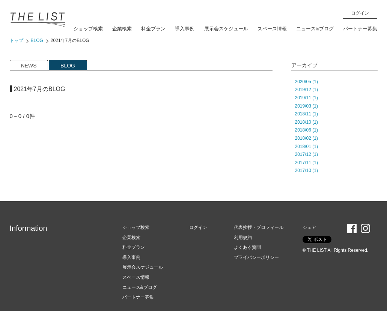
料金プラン (153, 28)
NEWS (29, 66)
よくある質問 (247, 247)
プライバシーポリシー (256, 257)
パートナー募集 (360, 28)
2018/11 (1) (306, 114)
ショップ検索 (88, 28)
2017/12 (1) (306, 154)
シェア (309, 227)
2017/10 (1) (306, 170)
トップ (16, 40)
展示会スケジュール (226, 28)
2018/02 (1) (306, 138)
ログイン (360, 13)
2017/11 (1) (306, 162)
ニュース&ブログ (315, 28)
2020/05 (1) (306, 81)
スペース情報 (272, 28)
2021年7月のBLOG (70, 40)
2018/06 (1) (306, 130)
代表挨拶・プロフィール (258, 227)
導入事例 (184, 28)
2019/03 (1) (306, 106)
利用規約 (243, 237)
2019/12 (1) (306, 89)
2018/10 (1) (306, 122)
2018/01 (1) (306, 146)
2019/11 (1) (306, 97)
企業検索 (122, 28)
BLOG (37, 40)
